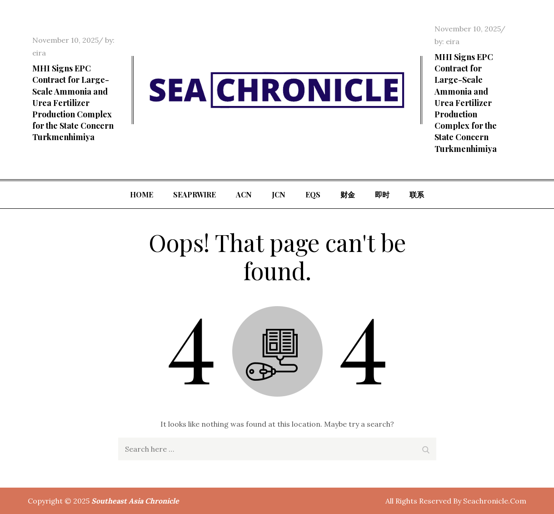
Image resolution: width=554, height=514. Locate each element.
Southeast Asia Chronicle (135, 500)
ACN (244, 194)
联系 (416, 194)
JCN (278, 194)
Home (141, 194)
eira (39, 52)
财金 (347, 194)
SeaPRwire (194, 194)
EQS (312, 194)
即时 (382, 194)
